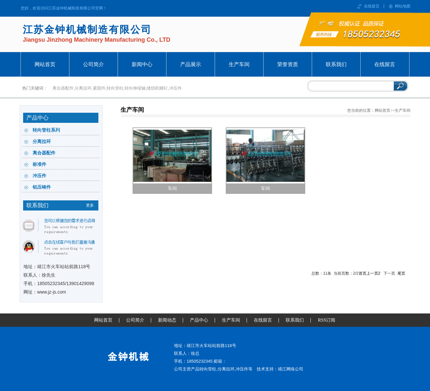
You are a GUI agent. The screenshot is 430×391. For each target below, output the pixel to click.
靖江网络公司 (290, 369)
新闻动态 (167, 320)
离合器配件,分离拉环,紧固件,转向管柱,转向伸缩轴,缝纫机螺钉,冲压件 (117, 88)
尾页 (401, 273)
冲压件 (39, 175)
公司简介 (135, 320)
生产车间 (132, 110)
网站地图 (402, 6)
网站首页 (382, 110)
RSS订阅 (326, 320)
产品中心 (199, 320)
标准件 (39, 164)
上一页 (372, 273)
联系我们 (295, 320)
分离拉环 (42, 141)
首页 (362, 273)
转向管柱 (207, 369)
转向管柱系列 (46, 130)
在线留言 (372, 6)
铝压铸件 (42, 187)
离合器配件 (44, 153)
